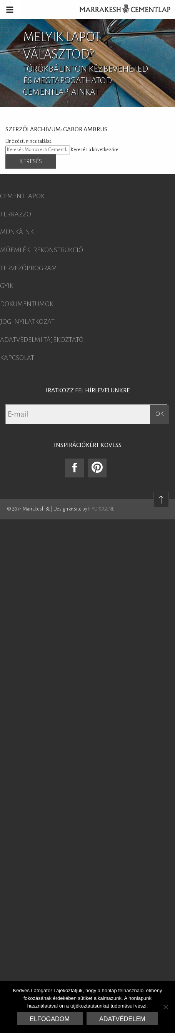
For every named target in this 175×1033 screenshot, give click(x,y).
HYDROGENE (101, 509)
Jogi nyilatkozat (27, 321)
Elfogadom (50, 1018)
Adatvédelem (122, 1018)
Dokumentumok (26, 304)
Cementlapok (22, 196)
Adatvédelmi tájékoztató (41, 340)
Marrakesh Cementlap (120, 9)
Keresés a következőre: (95, 149)
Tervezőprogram (28, 268)
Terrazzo (15, 214)
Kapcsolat (17, 358)
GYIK (6, 286)
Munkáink (17, 232)
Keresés (30, 161)
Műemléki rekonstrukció (41, 250)
